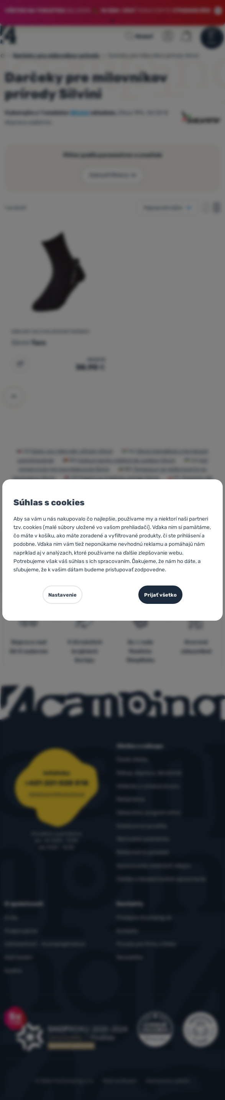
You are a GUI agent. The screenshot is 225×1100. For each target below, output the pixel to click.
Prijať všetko (160, 595)
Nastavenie (62, 595)
